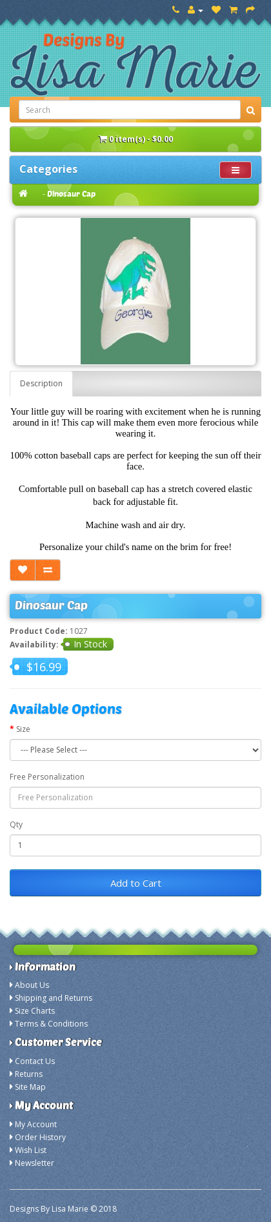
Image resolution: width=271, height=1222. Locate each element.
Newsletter (34, 1163)
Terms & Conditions (51, 1023)
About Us (32, 985)
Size (23, 729)
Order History (40, 1137)
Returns (29, 1074)
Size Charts (35, 1010)
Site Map (30, 1086)
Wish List (30, 1150)
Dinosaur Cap (71, 194)
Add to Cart (135, 882)
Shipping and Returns (53, 997)
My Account (36, 1124)
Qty (16, 824)
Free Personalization (47, 776)
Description (41, 383)
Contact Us (35, 1061)
